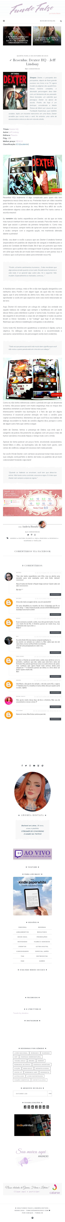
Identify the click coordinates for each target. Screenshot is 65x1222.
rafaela (18, 618)
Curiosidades (22, 951)
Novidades (22, 941)
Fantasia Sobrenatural (31, 1057)
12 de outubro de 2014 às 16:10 (47, 618)
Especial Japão (42, 951)
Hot (16, 1057)
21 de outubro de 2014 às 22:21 (47, 680)
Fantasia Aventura (42, 1064)
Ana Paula (18, 572)
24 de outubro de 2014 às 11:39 (47, 696)
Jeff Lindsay (14, 132)
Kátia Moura (19, 710)
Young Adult (20, 1060)
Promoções (42, 937)
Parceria (44, 538)
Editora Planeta (26, 538)
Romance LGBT (31, 1072)
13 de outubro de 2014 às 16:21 (47, 636)
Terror (41, 1060)
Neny (17, 636)
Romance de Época (22, 1064)
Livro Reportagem (35, 1076)
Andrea (13, 538)
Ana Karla (18, 598)
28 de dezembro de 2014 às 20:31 (47, 711)
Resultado (42, 932)
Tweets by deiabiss (20, 1013)
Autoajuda (19, 1076)
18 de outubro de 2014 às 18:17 (47, 656)
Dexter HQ (13, 129)
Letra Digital (42, 946)
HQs (36, 538)
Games (42, 961)
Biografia (45, 1072)
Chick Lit (18, 1072)
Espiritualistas (39, 1080)
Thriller (37, 540)
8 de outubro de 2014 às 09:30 (48, 573)
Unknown (18, 680)
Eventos (22, 946)
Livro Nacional (21, 1053)
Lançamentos (22, 932)
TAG (22, 956)
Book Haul (22, 937)
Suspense (28, 540)
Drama (32, 1060)
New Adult (27, 1068)
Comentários (32, 69)
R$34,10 (19, 141)
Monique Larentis (20, 696)
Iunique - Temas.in (34, 1213)
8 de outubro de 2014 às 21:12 (48, 598)
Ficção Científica (21, 1080)
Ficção (17, 1068)
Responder (55, 594)
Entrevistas (42, 956)
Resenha (53, 538)
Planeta (14, 135)
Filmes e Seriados (42, 941)
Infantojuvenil (42, 1068)
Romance (35, 1053)
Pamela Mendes (20, 656)
